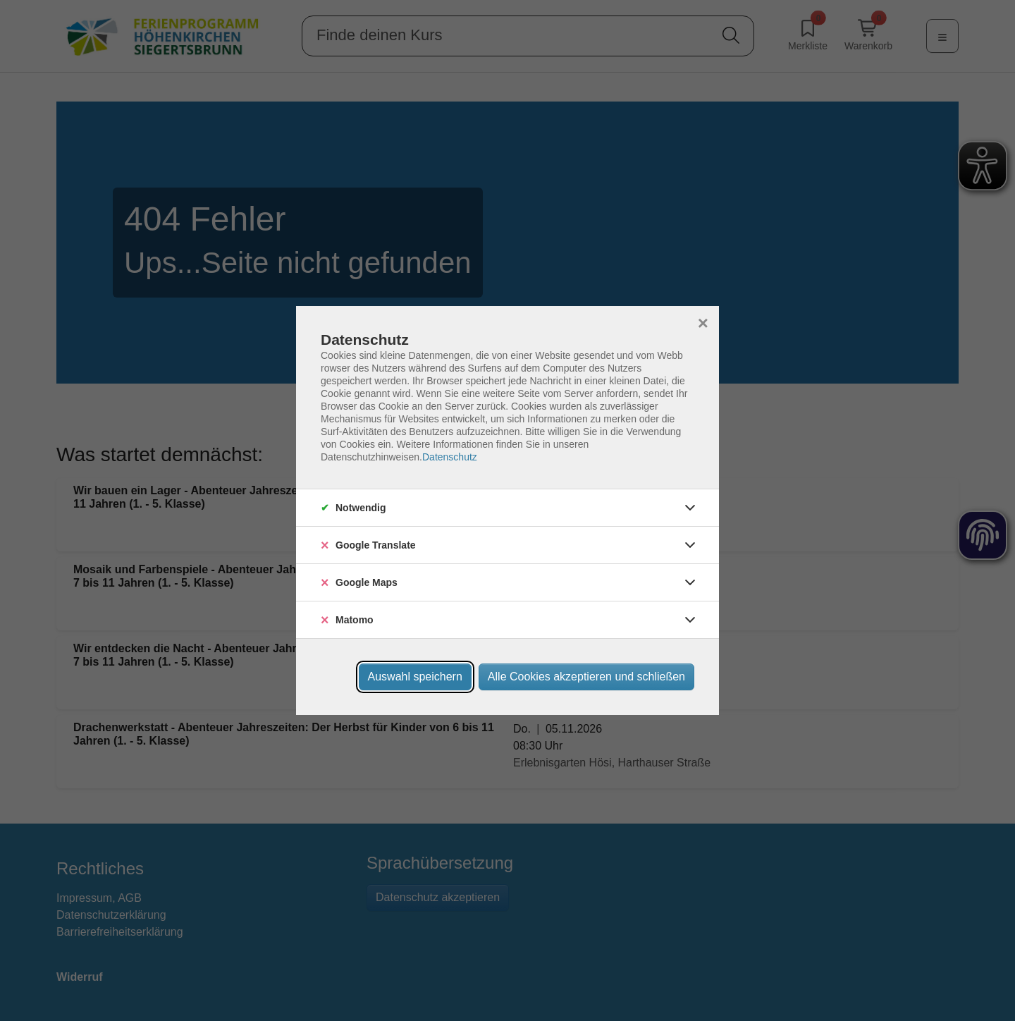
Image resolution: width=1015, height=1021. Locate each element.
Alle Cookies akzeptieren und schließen (586, 677)
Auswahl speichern (415, 677)
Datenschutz (449, 457)
